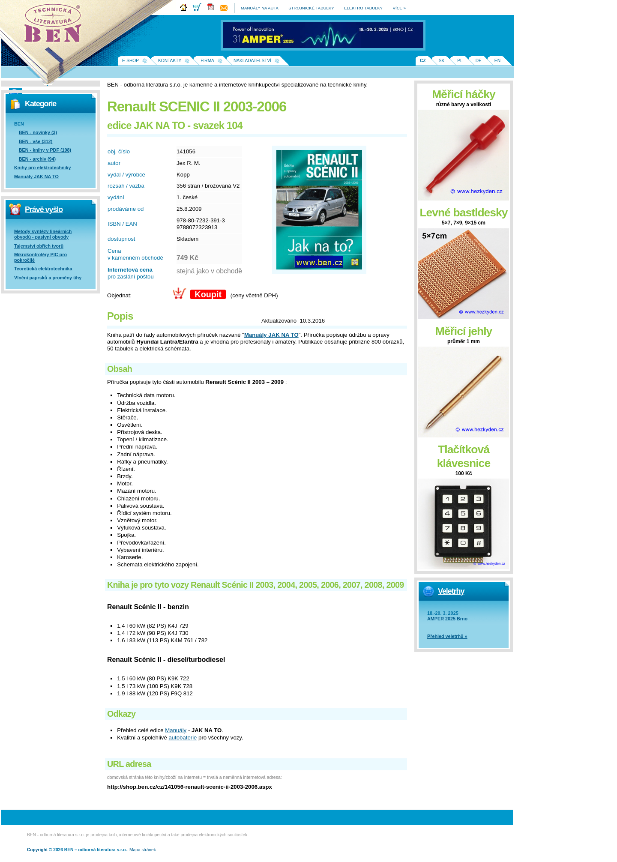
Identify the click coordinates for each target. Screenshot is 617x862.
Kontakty (169, 60)
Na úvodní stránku (55, 25)
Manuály (175, 730)
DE (479, 60)
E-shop (130, 60)
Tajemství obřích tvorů (38, 245)
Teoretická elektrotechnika (43, 268)
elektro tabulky (363, 8)
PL (459, 60)
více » (399, 8)
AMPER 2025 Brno (447, 618)
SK (442, 60)
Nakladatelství (252, 60)
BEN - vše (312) (36, 141)
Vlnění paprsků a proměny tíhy (47, 277)
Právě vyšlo (44, 209)
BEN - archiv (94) (37, 159)
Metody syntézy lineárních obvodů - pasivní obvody (43, 234)
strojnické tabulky (311, 8)
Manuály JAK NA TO (36, 176)
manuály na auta (260, 8)
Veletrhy (451, 591)
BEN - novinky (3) (38, 132)
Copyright (37, 849)
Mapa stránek (142, 849)
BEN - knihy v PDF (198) (45, 150)
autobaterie (182, 737)
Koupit (208, 294)
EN (497, 60)
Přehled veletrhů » (447, 636)
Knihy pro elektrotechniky (42, 167)
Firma (207, 60)
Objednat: (119, 295)
